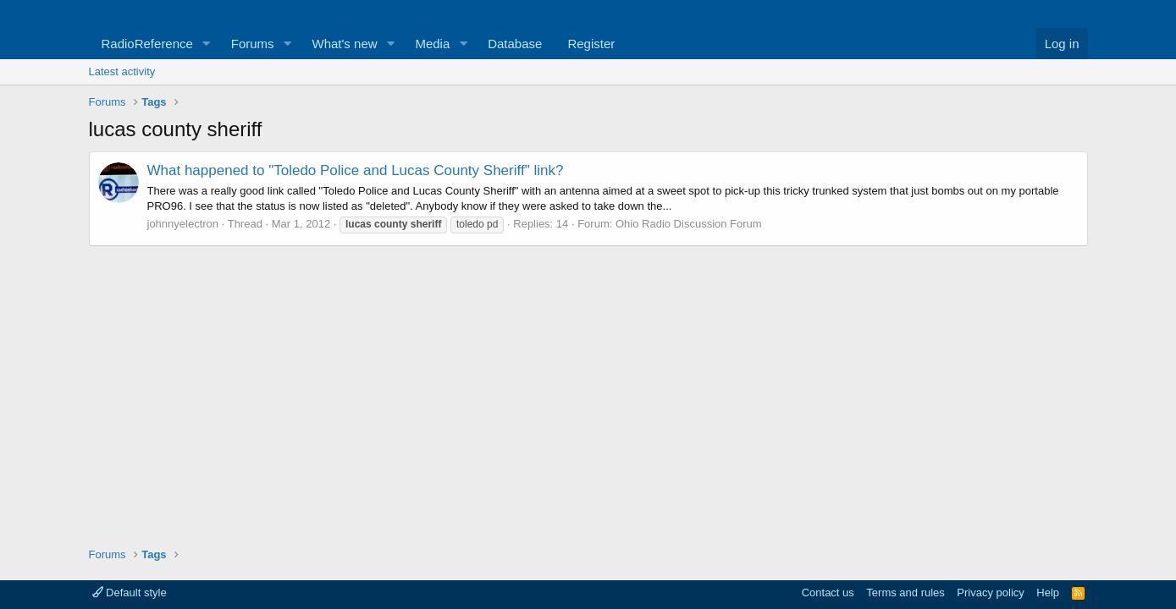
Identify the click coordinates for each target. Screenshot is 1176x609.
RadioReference (147, 43)
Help (1047, 592)
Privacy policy (990, 592)
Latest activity (122, 71)
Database (515, 43)
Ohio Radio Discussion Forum (689, 223)
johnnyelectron (183, 223)
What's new (345, 43)
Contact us (828, 592)
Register (591, 43)
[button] (206, 43)
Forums (252, 43)
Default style (129, 592)
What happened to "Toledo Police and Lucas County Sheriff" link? (355, 170)
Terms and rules (905, 592)
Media (432, 43)
